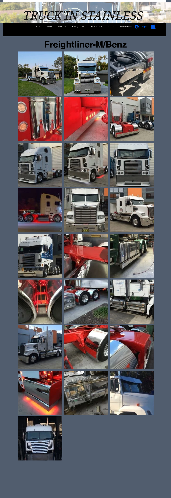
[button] (153, 26)
